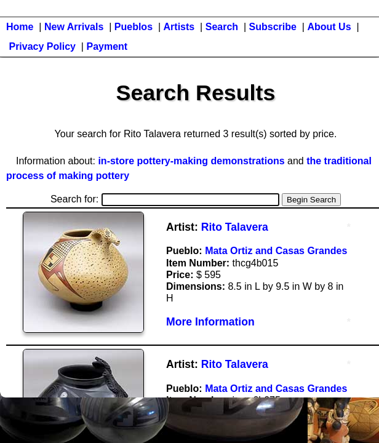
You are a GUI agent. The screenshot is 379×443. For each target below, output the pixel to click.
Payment (106, 46)
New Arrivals (73, 27)
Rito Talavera (234, 227)
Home (19, 27)
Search (221, 27)
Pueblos (133, 27)
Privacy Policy (42, 46)
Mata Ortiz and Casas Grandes (276, 250)
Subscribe (273, 27)
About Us (329, 27)
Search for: (164, 199)
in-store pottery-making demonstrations (191, 161)
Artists (179, 27)
